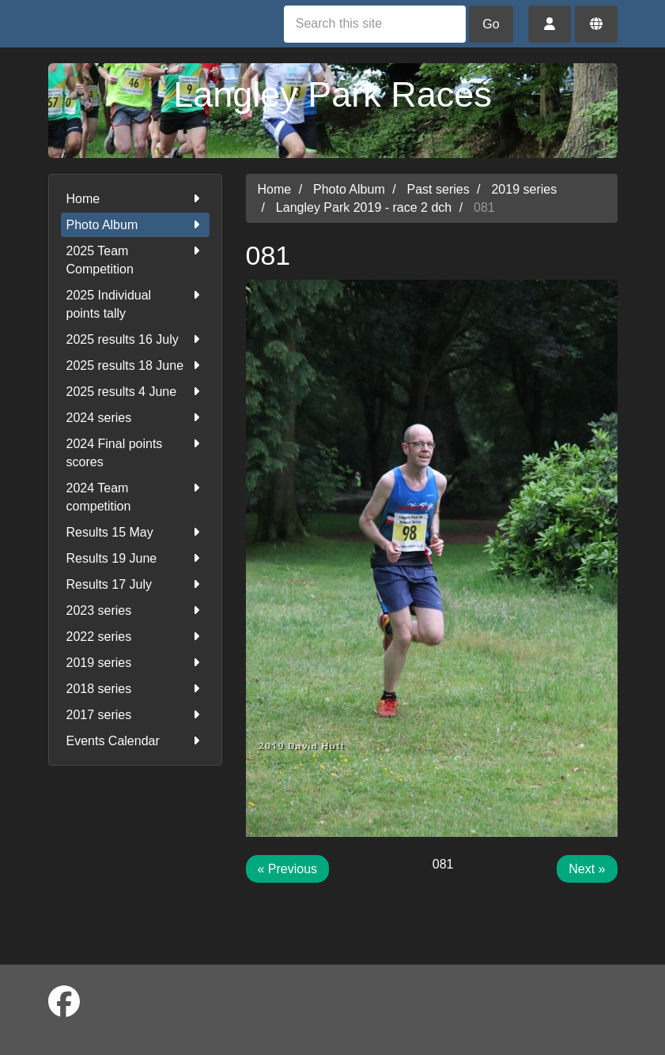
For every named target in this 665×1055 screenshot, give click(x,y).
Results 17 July (135, 584)
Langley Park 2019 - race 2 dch (364, 207)
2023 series (135, 610)
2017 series (135, 715)
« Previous (288, 869)
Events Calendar (135, 741)
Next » (587, 869)
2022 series (135, 636)
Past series (438, 189)
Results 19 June (135, 558)
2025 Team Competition (135, 259)
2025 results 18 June (135, 365)
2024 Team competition (135, 496)
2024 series (135, 418)
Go (490, 24)
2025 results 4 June (135, 391)
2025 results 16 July (135, 339)
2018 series (135, 689)
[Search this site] (375, 24)
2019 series (135, 663)
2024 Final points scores (135, 452)
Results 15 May (135, 532)
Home (135, 199)
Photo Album (135, 225)
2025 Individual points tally (135, 303)
